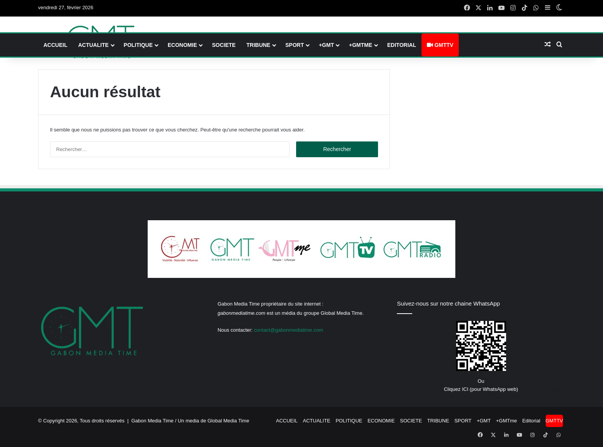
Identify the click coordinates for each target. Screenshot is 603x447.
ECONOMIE (182, 45)
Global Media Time (228, 421)
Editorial (401, 45)
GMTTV (440, 45)
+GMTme (360, 45)
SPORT (294, 45)
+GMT (326, 45)
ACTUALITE (93, 45)
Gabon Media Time (153, 421)
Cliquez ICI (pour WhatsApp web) (481, 389)
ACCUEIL (55, 45)
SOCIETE (223, 45)
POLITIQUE (138, 45)
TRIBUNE (258, 45)
